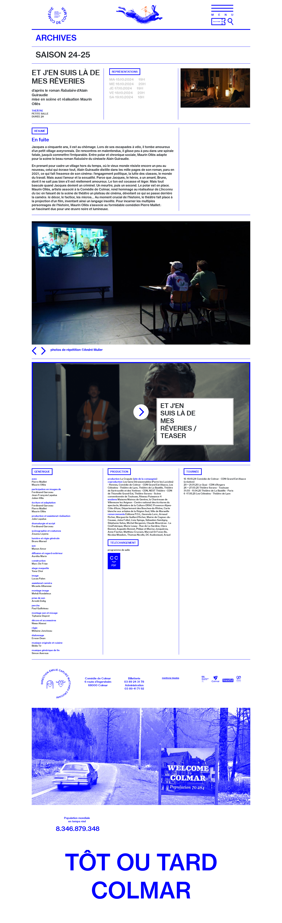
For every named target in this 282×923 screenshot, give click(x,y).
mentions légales (170, 678)
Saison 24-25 (63, 54)
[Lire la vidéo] (141, 412)
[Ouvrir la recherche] (230, 21)
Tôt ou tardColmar (141, 876)
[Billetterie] (218, 21)
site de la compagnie (145, 478)
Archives (56, 38)
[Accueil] (58, 14)
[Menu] (222, 10)
